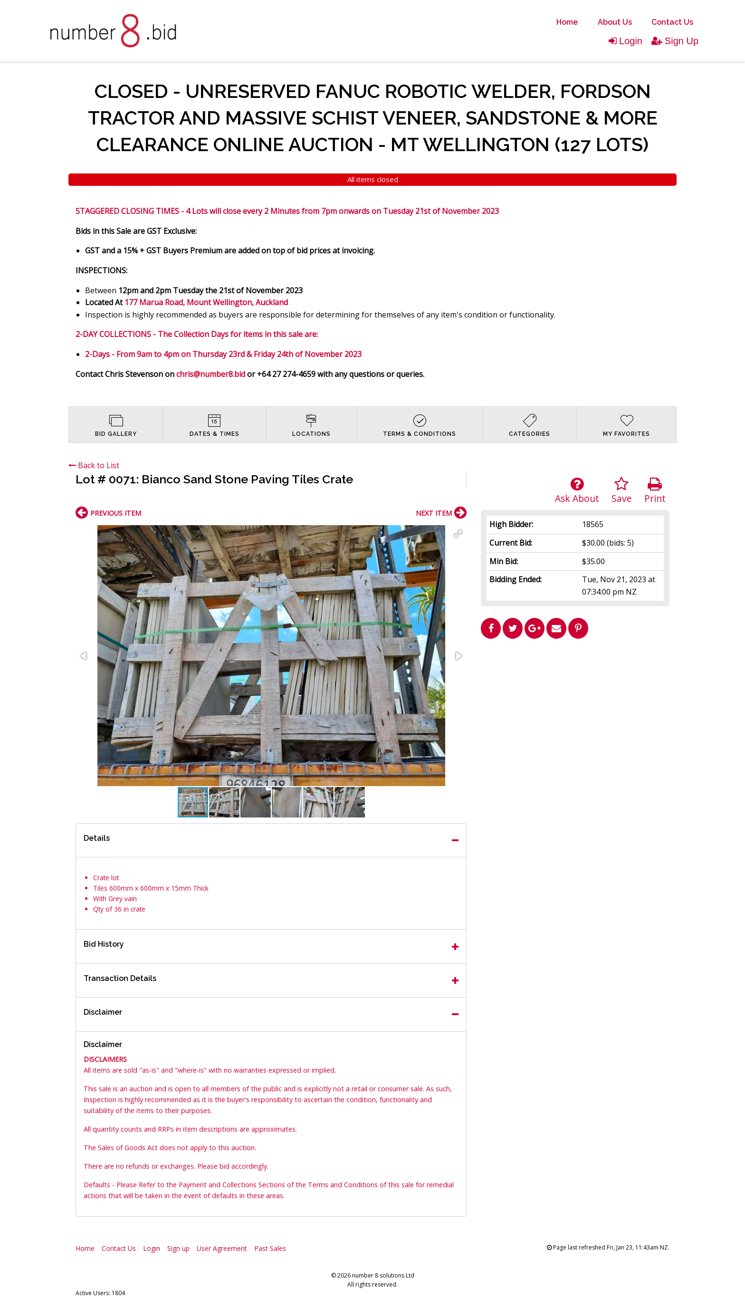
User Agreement (222, 1248)
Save (621, 491)
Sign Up (674, 41)
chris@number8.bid (210, 374)
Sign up (178, 1248)
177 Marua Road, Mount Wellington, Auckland (206, 302)
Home (567, 22)
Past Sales (270, 1248)
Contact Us (672, 22)
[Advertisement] (575, 709)
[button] (458, 533)
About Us (615, 22)
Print (655, 491)
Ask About (577, 491)
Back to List (93, 465)
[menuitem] (567, 22)
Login (625, 41)
